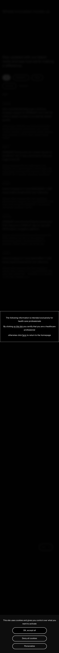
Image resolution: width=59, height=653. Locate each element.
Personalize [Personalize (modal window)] (29, 646)
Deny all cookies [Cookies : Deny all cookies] (29, 638)
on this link (18, 326)
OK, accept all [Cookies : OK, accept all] (29, 630)
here (24, 335)
